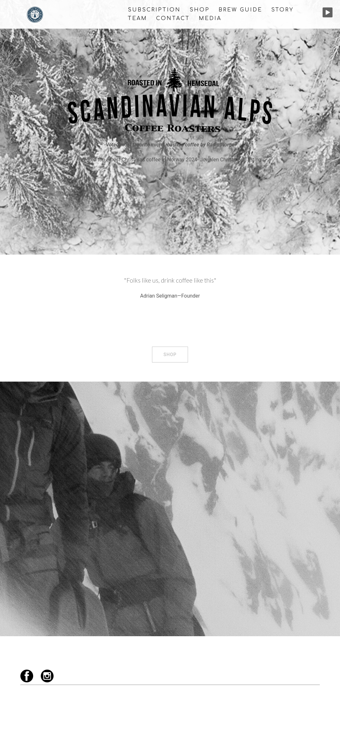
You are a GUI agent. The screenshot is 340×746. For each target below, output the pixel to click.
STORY (282, 10)
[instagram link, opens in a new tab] (317, 735)
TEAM (137, 18)
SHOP (200, 10)
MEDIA (210, 18)
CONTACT (173, 18)
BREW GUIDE (240, 10)
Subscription (154, 10)
